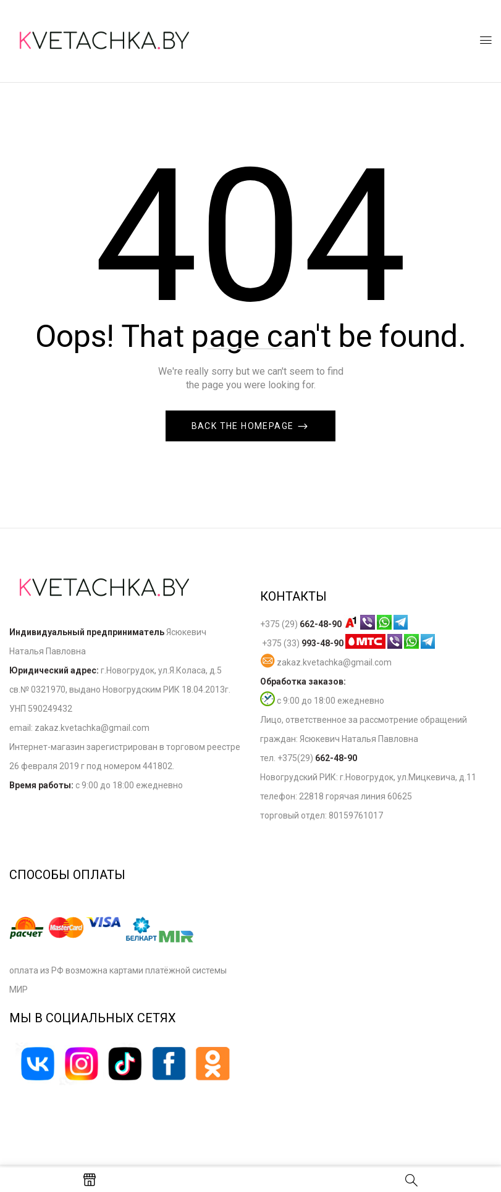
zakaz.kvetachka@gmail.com (326, 662)
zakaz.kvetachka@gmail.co (88, 728)
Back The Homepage (244, 426)
